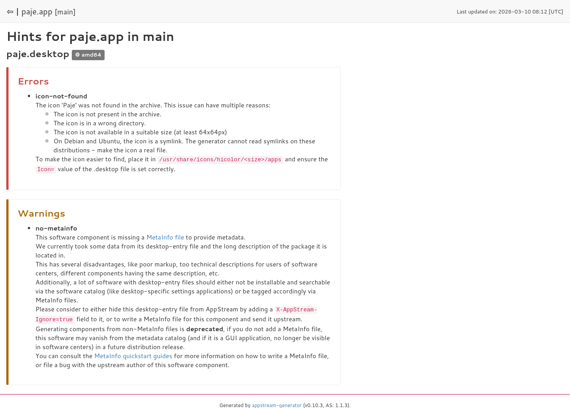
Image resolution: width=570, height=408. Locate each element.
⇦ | (13, 11)
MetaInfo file (165, 236)
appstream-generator (277, 403)
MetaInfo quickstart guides (133, 354)
